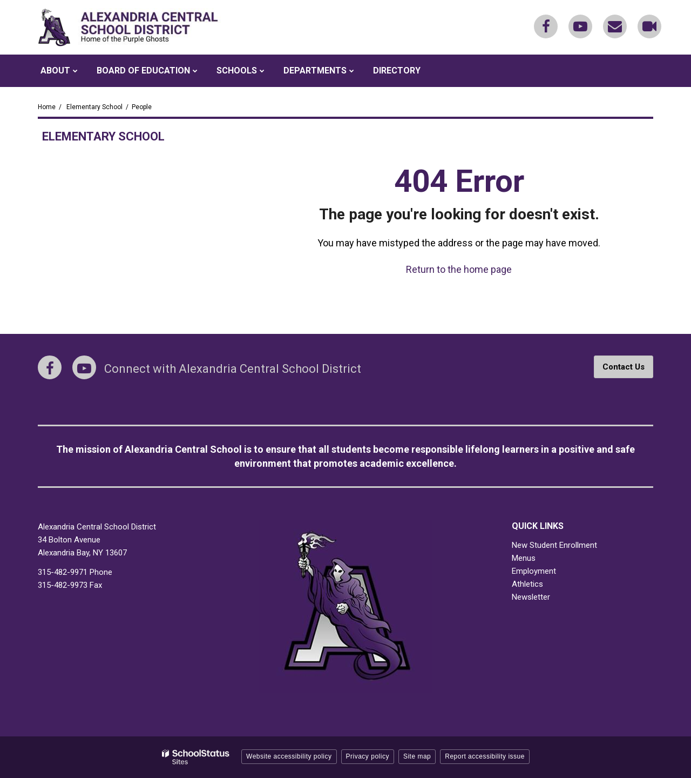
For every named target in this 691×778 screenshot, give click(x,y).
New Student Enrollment (554, 545)
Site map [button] (417, 756)
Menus (524, 558)
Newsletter (531, 597)
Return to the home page (459, 269)
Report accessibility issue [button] (485, 756)
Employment (534, 571)
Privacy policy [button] (367, 756)
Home (47, 107)
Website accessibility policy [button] (289, 756)
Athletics (527, 584)
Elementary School (94, 107)
